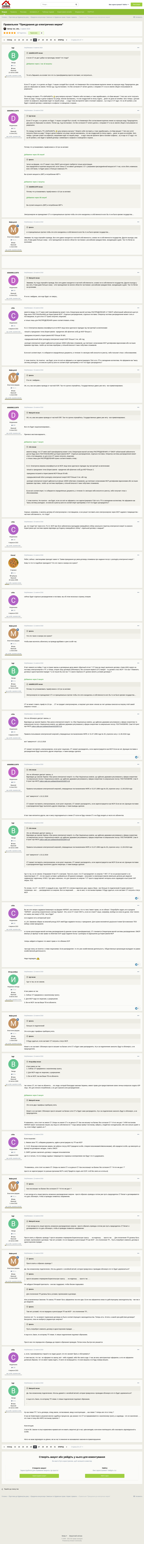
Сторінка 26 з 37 (77, 40)
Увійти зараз (105, 1476)
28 (43, 40)
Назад (9, 40)
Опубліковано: (33, 47)
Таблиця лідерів (48, 12)
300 (13, 128)
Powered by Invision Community (72, 1541)
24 (27, 40)
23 (23, 40)
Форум (4, 13)
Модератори (79, 12)
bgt (13, 48)
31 (55, 40)
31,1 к (13, 240)
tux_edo (16, 29)
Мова (64, 1536)
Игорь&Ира (13, 972)
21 (15, 40)
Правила (13, 12)
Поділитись (21, 33)
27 (39, 40)
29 (47, 40)
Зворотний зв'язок (75, 1536)
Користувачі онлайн (64, 12)
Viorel (13, 555)
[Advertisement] (65, 263)
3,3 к (13, 65)
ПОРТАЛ (91, 12)
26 (35, 40)
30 (51, 40)
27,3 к (13, 989)
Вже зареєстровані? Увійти (119, 4)
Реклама (23, 12)
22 (19, 40)
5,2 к (13, 573)
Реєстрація (136, 4)
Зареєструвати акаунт (39, 1476)
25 (31, 40)
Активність (34, 12)
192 (13, 326)
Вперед (61, 40)
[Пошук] (57, 4)
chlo (13, 308)
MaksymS (13, 222)
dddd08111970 (13, 111)
